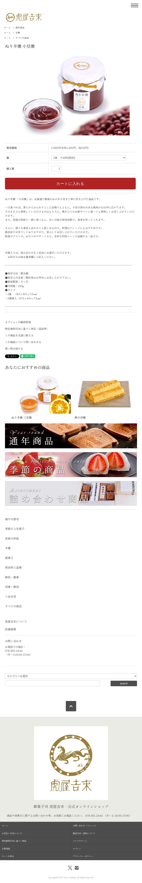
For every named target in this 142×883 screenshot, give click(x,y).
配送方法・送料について (84, 833)
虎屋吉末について (16, 621)
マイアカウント (80, 840)
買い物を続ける (14, 348)
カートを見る (8, 856)
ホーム (7, 27)
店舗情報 (10, 629)
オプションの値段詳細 (18, 322)
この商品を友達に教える (19, 335)
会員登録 (6, 848)
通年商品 (20, 27)
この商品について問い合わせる (23, 342)
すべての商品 (22, 37)
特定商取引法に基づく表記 (14, 840)
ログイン (77, 848)
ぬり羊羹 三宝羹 (21, 417)
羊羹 (18, 32)
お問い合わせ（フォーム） (85, 825)
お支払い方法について (12, 833)
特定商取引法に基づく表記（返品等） (27, 328)
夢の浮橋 (80, 417)
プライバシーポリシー (83, 856)
